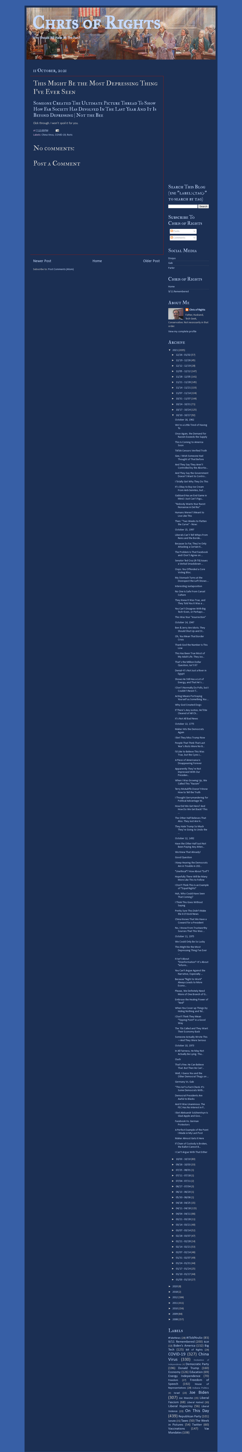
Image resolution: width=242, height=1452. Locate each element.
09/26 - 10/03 (183, 1164)
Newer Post (42, 261)
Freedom (173, 1380)
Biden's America (184, 1345)
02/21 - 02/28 (183, 1241)
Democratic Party (197, 1364)
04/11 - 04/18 (183, 1208)
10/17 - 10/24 (183, 409)
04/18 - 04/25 (183, 1203)
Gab (170, 263)
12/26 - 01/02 (183, 355)
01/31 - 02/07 (183, 1257)
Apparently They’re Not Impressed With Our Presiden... (188, 772)
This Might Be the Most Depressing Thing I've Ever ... (191, 950)
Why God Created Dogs (188, 705)
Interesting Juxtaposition (188, 586)
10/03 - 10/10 (183, 1159)
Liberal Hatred (195, 1402)
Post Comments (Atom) (61, 269)
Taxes (184, 1420)
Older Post (151, 261)
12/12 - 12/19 (183, 366)
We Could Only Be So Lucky (190, 941)
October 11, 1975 (184, 936)
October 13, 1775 (184, 724)
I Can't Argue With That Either (191, 1152)
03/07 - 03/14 (183, 1230)
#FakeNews (174, 1338)
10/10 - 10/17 (183, 415)
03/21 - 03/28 (183, 1219)
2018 (175, 1292)
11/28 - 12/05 (183, 376)
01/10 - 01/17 (183, 1274)
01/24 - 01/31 (183, 1263)
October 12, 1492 (184, 838)
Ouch (178, 1059)
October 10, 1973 (184, 1045)
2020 (175, 1286)
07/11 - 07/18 (183, 1175)
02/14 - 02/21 (183, 1247)
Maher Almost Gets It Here (189, 1138)
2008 (175, 1319)
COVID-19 (60, 135)
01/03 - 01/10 (183, 1279)
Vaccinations (176, 1428)
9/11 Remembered (178, 291)
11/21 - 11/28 (183, 382)
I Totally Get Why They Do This (191, 481)
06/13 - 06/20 (183, 1192)
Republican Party (189, 1416)
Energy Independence (184, 1376)
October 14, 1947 (184, 622)
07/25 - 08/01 (183, 1170)
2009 (175, 1314)
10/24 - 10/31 (183, 404)
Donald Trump (188, 1368)
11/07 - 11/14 (183, 393)
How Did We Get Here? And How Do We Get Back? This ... (191, 809)
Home (97, 261)
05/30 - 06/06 (183, 1197)
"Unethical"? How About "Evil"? (192, 871)
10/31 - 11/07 (183, 398)
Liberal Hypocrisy (180, 1406)
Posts (175, 231)
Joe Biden (199, 1393)
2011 (175, 1303)
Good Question (183, 857)
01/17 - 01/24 (183, 1268)
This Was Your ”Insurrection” (190, 617)
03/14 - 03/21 (183, 1224)
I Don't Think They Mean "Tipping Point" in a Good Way (190, 1020)
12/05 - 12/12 (183, 371)
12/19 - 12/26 (183, 360)
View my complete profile (182, 331)
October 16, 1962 (184, 419)
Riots (69, 135)
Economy (174, 1372)
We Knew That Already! (188, 852)
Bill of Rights (194, 1349)
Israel (177, 1393)
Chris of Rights (96, 23)
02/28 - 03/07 (183, 1236)
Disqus (172, 258)
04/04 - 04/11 (183, 1214)
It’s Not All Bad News (186, 718)
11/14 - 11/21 (183, 387)
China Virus (48, 135)
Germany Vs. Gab (184, 1082)
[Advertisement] (188, 121)
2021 (175, 350)
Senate (172, 1421)
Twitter (197, 1424)
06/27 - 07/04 (183, 1186)
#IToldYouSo (194, 1337)
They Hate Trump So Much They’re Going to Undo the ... (191, 830)
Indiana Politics (200, 1388)
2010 (175, 1308)
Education (196, 1372)
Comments (178, 237)
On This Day (197, 1411)
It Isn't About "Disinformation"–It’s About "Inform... (191, 962)
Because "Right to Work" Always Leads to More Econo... (188, 982)
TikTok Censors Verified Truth (191, 450)
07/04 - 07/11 (183, 1181)
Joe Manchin (186, 1398)
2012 (175, 1297)
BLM (206, 1342)
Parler (171, 268)
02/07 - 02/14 (183, 1252)
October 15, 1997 (184, 529)
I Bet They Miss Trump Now (190, 737)
